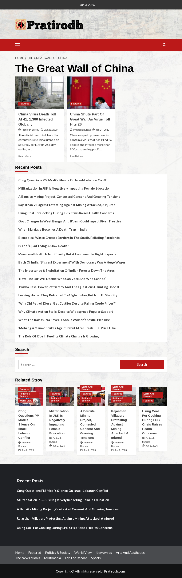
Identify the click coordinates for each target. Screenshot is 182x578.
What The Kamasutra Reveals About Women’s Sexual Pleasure (64, 320)
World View (83, 552)
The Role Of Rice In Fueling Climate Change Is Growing (58, 336)
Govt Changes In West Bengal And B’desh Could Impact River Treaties (69, 221)
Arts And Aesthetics (130, 552)
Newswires (104, 552)
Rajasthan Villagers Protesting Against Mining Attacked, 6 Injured (66, 205)
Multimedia (52, 558)
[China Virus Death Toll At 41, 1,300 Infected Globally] (39, 92)
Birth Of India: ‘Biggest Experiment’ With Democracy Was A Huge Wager (71, 262)
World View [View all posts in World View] (26, 400)
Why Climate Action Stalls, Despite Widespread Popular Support (65, 311)
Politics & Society (57, 552)
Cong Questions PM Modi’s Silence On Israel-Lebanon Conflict (64, 180)
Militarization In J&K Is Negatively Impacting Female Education (64, 188)
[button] (19, 44)
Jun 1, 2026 (121, 450)
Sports (96, 558)
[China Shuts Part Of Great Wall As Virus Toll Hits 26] (91, 92)
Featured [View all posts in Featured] (24, 103)
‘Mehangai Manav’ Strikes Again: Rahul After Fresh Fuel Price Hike (67, 328)
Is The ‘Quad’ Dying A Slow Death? (43, 246)
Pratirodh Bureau (30, 129)
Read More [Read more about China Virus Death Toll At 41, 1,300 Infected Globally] (24, 156)
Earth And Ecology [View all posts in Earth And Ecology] (87, 387)
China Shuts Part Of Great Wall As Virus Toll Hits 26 (90, 119)
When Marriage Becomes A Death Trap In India (52, 229)
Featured (34, 552)
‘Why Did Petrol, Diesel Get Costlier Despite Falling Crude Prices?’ (66, 303)
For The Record (76, 558)
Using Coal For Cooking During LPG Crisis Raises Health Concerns (66, 213)
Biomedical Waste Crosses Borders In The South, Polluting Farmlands (69, 237)
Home (19, 552)
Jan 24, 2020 (102, 129)
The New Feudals (27, 558)
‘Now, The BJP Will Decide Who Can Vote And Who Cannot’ (62, 279)
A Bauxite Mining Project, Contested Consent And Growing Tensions (69, 196)
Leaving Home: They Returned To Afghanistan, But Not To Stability (67, 295)
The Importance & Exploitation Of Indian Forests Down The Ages (66, 270)
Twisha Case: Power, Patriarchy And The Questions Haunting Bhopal (68, 287)
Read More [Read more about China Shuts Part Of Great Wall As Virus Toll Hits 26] (76, 156)
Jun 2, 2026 (28, 450)
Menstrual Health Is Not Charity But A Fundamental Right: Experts (67, 254)
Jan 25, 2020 (51, 129)
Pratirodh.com (114, 571)
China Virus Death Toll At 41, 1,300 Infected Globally (37, 119)
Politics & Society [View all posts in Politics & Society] (25, 394)
